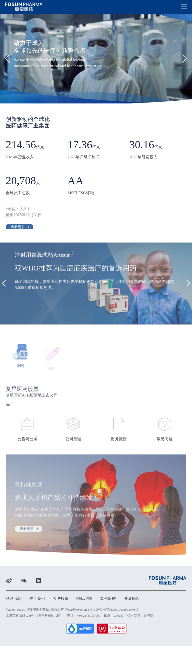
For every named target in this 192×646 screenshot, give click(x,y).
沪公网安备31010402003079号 (117, 609)
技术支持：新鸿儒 (140, 615)
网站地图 (84, 598)
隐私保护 (108, 598)
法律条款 (131, 598)
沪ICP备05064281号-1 (79, 609)
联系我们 (14, 598)
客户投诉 (61, 598)
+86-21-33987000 (88, 615)
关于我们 (37, 598)
